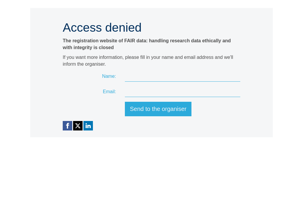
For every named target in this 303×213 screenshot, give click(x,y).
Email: (109, 91)
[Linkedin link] (88, 125)
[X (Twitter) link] (78, 125)
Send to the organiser (158, 109)
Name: (109, 76)
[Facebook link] (67, 125)
